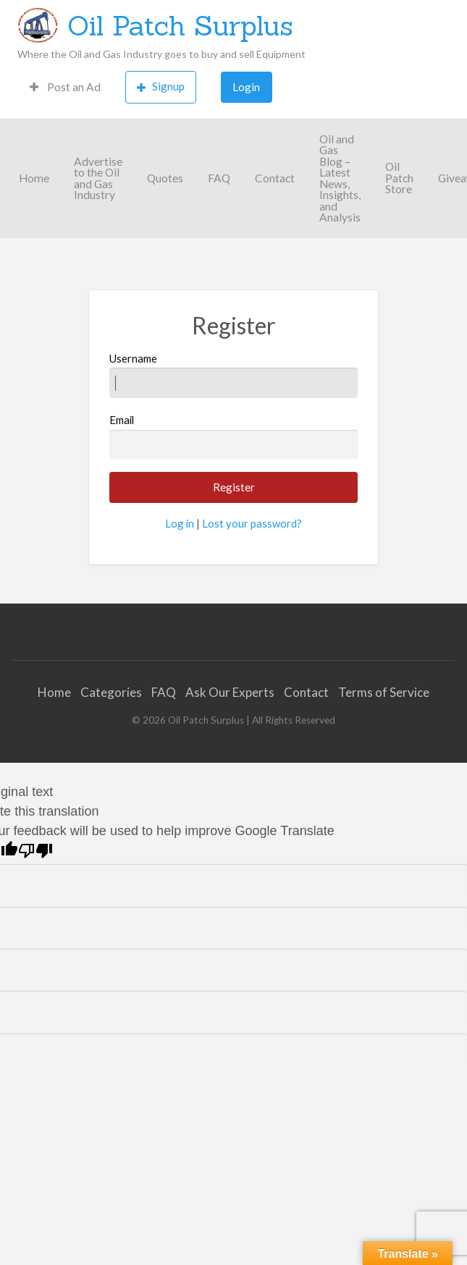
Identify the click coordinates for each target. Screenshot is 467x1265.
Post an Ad (65, 86)
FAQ (219, 178)
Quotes (165, 178)
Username (233, 375)
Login (246, 86)
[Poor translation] (35, 850)
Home (34, 178)
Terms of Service (383, 692)
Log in (179, 523)
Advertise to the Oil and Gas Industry (98, 178)
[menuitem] (65, 87)
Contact (275, 178)
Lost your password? (252, 523)
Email (233, 436)
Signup (161, 86)
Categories (111, 692)
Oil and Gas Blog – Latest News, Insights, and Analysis (340, 178)
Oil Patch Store (399, 177)
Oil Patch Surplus (180, 25)
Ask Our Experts (229, 692)
